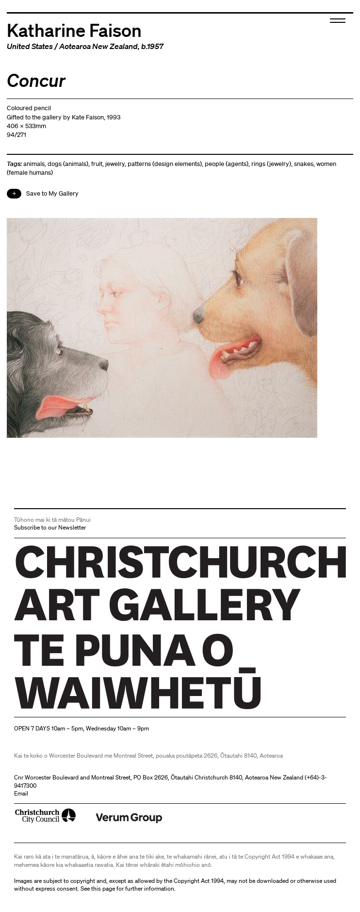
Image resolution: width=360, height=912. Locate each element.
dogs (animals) (68, 164)
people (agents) (226, 164)
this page (103, 888)
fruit (96, 164)
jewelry (115, 164)
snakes (303, 164)
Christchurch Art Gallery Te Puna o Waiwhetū (72, 709)
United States (30, 46)
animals (34, 164)
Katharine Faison (74, 29)
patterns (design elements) (165, 164)
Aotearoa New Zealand (98, 46)
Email (21, 793)
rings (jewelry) (271, 164)
